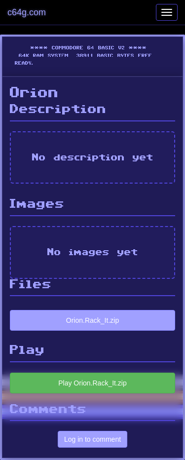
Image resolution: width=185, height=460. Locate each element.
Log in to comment (92, 439)
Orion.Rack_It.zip (92, 320)
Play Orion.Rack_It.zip (92, 383)
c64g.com (26, 12)
